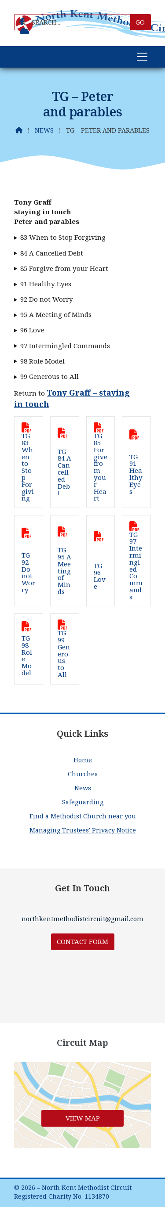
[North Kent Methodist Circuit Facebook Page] (22, 21)
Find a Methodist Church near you (82, 816)
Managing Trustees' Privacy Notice (82, 830)
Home (82, 760)
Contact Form (82, 941)
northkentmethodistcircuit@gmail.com (82, 919)
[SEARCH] (75, 22)
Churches (83, 774)
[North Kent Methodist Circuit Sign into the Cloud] (24, 31)
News (44, 130)
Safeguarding (82, 802)
